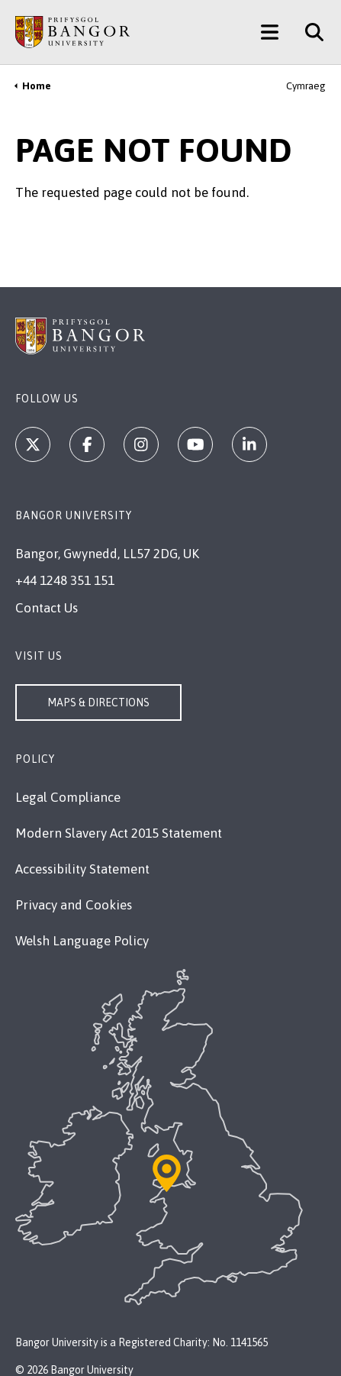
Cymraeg (306, 86)
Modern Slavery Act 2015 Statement (118, 833)
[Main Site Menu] (270, 32)
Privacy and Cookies (73, 904)
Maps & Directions (98, 702)
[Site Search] (308, 32)
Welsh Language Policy (82, 940)
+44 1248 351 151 (64, 580)
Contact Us (46, 607)
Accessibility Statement (82, 869)
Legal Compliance (68, 797)
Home (36, 86)
